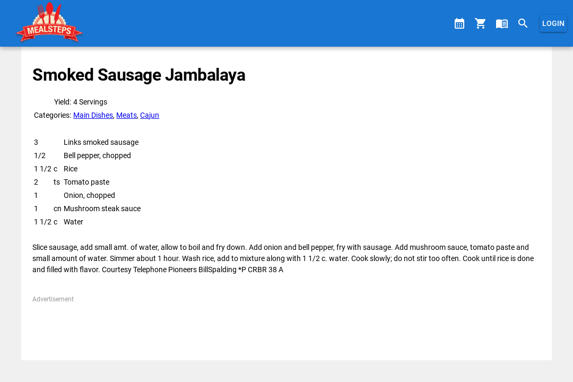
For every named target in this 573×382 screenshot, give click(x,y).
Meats (126, 115)
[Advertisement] (286, 328)
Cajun (149, 115)
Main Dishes (93, 115)
